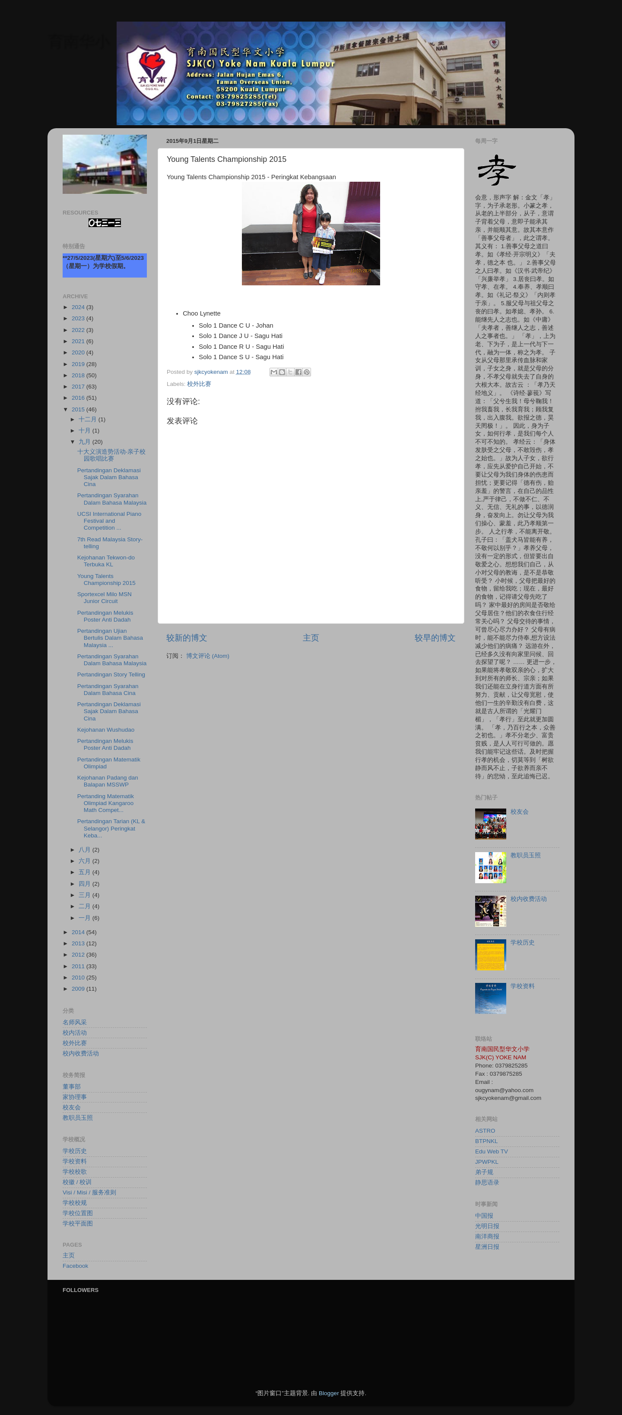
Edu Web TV (491, 1151)
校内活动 (75, 1033)
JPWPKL (486, 1162)
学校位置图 (78, 1213)
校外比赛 (199, 384)
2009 (79, 988)
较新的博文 (186, 637)
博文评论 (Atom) (207, 656)
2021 (79, 341)
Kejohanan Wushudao (106, 729)
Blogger (329, 1393)
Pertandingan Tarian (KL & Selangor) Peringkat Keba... (111, 828)
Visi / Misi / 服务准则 (89, 1192)
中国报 (484, 1216)
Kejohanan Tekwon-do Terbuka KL (106, 561)
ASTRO (485, 1131)
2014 (79, 932)
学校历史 (75, 1151)
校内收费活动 (81, 1053)
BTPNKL (486, 1141)
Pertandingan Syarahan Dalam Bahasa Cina (108, 689)
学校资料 (75, 1161)
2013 (79, 943)
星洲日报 (487, 1247)
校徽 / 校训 (77, 1182)
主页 (311, 637)
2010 (79, 977)
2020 (79, 352)
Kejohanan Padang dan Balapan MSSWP (107, 781)
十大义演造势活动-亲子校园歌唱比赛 (111, 455)
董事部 (72, 1086)
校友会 (72, 1107)
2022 (79, 330)
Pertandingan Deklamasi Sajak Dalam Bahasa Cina (109, 477)
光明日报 (487, 1226)
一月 (85, 918)
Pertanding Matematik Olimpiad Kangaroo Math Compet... (105, 803)
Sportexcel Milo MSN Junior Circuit (104, 597)
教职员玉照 (78, 1118)
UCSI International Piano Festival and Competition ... (109, 521)
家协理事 (75, 1097)
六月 (85, 861)
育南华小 (79, 41)
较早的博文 (435, 637)
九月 (85, 442)
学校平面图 (78, 1223)
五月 (85, 872)
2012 (79, 954)
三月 (85, 895)
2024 (79, 307)
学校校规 (75, 1203)
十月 (85, 430)
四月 (85, 884)
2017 (79, 386)
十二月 (88, 419)
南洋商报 (487, 1236)
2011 (79, 966)
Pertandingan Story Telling (111, 674)
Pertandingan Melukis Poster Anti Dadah (105, 616)
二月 (85, 906)
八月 (85, 849)
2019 (79, 364)
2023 (79, 318)
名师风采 (75, 1022)
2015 (79, 409)
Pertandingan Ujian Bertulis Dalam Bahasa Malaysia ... (110, 638)
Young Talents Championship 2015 (106, 579)
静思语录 (487, 1182)
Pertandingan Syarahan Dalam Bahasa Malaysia (112, 498)
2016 (79, 398)
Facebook (75, 1266)
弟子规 (484, 1172)
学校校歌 (75, 1172)
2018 (79, 375)
